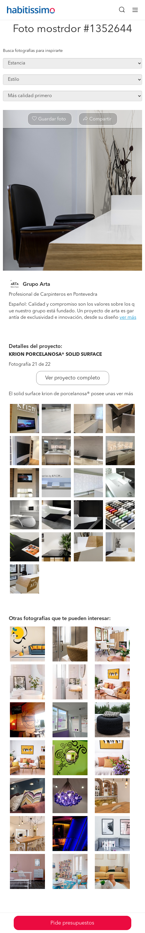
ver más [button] (128, 317)
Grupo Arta (36, 284)
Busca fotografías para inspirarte (33, 51)
